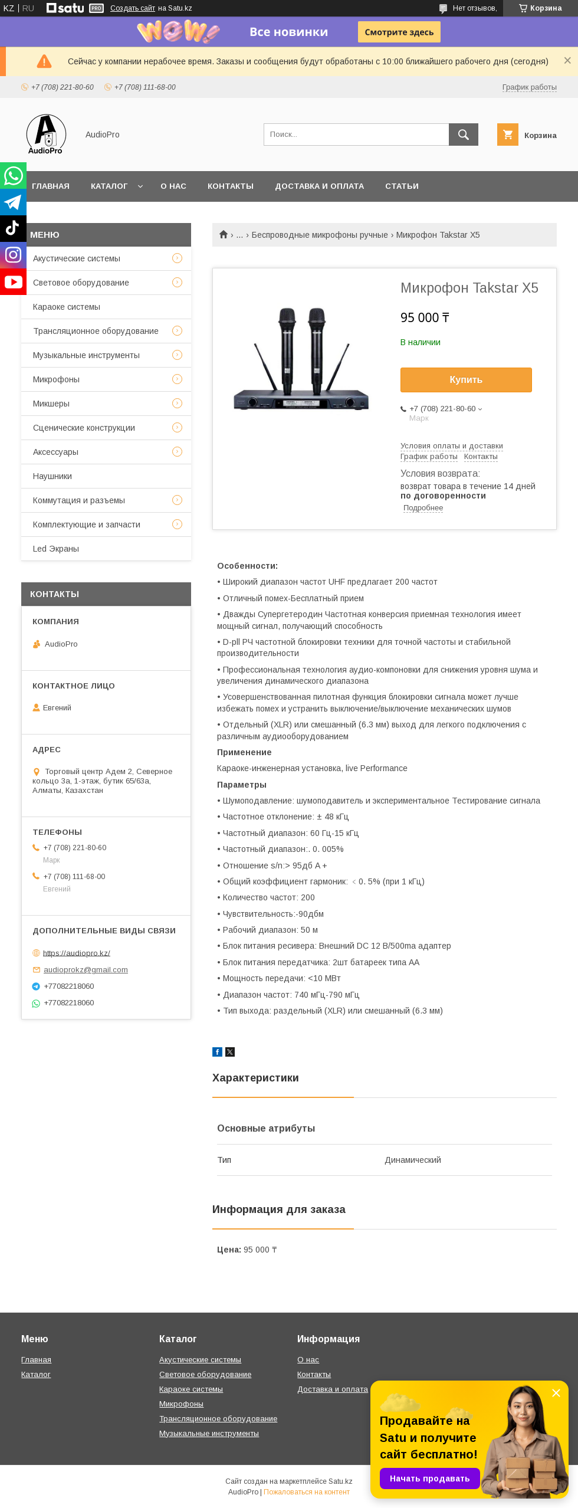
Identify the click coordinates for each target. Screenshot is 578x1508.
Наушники (52, 476)
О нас (173, 186)
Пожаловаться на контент (307, 1492)
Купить (466, 380)
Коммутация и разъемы (79, 500)
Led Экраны (56, 548)
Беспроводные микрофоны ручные (320, 235)
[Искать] (463, 134)
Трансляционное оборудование (96, 331)
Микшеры (51, 403)
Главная (51, 186)
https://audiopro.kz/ (76, 952)
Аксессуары (55, 452)
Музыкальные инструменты (86, 355)
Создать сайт (132, 8)
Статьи (402, 186)
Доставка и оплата (319, 186)
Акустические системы (76, 258)
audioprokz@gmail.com (86, 969)
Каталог (109, 186)
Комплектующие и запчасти (86, 524)
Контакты (231, 186)
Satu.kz (341, 1481)
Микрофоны (56, 379)
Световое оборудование (81, 282)
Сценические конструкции (84, 427)
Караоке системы (66, 307)
